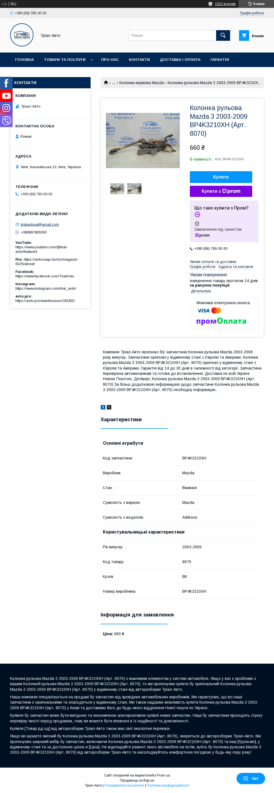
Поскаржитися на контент (124, 785)
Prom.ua (163, 775)
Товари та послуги (65, 60)
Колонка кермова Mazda (141, 82)
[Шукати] (223, 35)
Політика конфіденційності (168, 785)
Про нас (110, 60)
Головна (24, 60)
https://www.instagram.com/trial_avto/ (45, 288)
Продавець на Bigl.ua (137, 780)
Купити (221, 177)
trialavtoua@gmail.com (40, 224)
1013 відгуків (225, 4)
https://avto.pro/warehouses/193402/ (45, 301)
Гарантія (220, 60)
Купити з (221, 191)
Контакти (139, 60)
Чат (250, 778)
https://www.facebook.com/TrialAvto (44, 276)
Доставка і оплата (180, 60)
